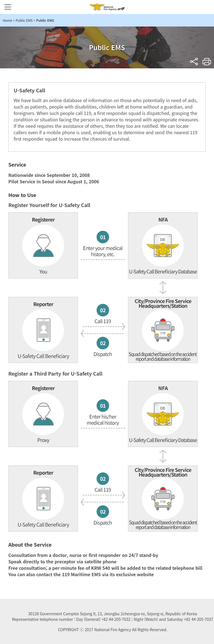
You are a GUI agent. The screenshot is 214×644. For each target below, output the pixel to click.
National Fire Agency (107, 7)
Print (207, 61)
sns (194, 61)
